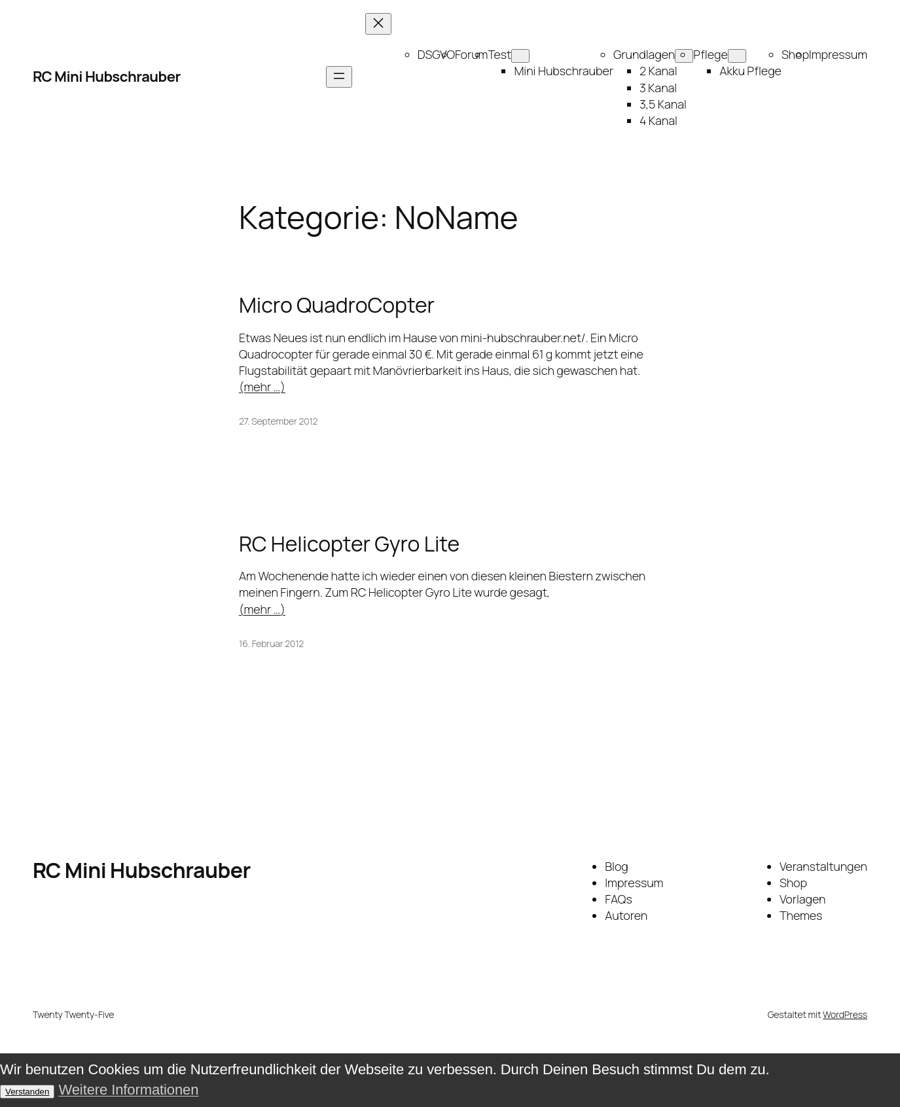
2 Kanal (658, 71)
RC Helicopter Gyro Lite (349, 543)
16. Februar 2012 (271, 643)
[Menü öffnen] (339, 77)
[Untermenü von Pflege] (737, 56)
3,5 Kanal (663, 104)
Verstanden (27, 1092)
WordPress (845, 1014)
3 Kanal (658, 88)
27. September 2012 (278, 421)
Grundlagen (644, 54)
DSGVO (436, 54)
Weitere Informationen (128, 1089)
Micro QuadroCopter (337, 305)
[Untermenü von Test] (520, 56)
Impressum (838, 54)
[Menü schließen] (378, 24)
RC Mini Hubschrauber (107, 76)
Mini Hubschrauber (563, 71)
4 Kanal (658, 120)
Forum (471, 54)
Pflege (710, 54)
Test (499, 54)
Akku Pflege (750, 71)
